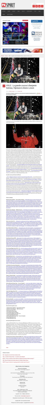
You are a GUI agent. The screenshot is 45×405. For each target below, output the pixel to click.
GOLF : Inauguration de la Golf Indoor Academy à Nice (11, 354)
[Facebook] (34, 6)
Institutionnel (10, 14)
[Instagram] (42, 6)
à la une (6, 55)
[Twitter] (36, 6)
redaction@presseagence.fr (25, 395)
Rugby (9, 11)
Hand (19, 11)
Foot (35, 11)
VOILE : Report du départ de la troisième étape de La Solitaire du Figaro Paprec (15, 360)
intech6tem (32, 402)
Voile (39, 11)
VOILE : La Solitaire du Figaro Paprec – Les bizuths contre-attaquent (14, 356)
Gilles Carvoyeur (11, 91)
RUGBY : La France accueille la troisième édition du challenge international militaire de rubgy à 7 (18, 358)
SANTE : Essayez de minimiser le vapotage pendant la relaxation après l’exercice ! (16, 362)
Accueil (3, 11)
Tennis (3, 14)
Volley (23, 11)
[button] (15, 31)
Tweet (7, 347)
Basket (13, 11)
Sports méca (29, 11)
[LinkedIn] (39, 6)
